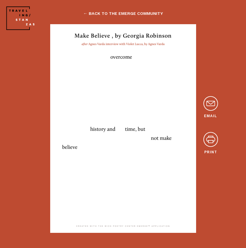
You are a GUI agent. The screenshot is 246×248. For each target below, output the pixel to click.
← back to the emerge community (123, 13)
